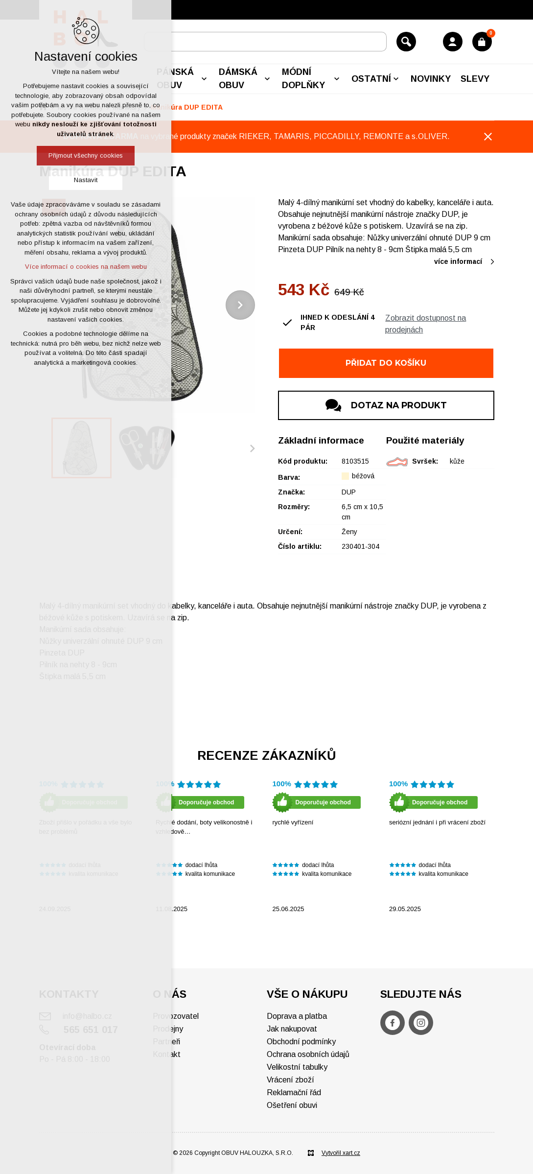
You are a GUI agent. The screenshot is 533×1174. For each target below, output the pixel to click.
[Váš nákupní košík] (482, 41)
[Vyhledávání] (406, 41)
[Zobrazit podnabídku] (204, 79)
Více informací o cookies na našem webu (86, 266)
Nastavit (85, 180)
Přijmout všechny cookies (85, 155)
